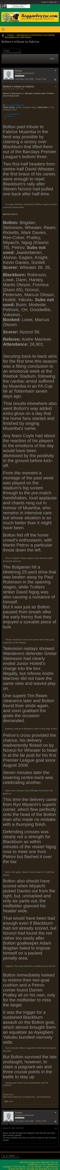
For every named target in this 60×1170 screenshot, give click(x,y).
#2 (56, 1128)
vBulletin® (42, 1164)
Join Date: (19, 79)
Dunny (18, 70)
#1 (56, 86)
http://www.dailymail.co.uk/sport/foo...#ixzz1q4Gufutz (27, 1097)
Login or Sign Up (49, 2)
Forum (10, 35)
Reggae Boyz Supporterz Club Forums (36, 35)
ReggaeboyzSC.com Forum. (18, 37)
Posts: (38, 79)
